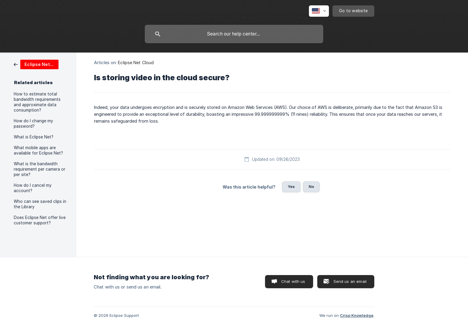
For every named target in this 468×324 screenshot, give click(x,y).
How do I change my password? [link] (33, 123)
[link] (36, 64)
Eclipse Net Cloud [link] (136, 62)
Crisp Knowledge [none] (356, 315)
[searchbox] (234, 34)
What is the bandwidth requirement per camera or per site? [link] (39, 169)
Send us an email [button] (350, 281)
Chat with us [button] (293, 281)
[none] (319, 11)
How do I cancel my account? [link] (33, 188)
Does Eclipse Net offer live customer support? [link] (40, 220)
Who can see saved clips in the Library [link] (40, 204)
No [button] (311, 186)
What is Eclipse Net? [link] (33, 137)
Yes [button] (291, 186)
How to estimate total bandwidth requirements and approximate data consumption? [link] (37, 102)
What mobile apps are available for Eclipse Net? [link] (38, 150)
